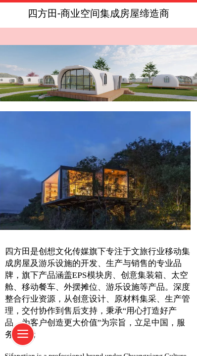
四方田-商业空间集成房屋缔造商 (99, 13)
